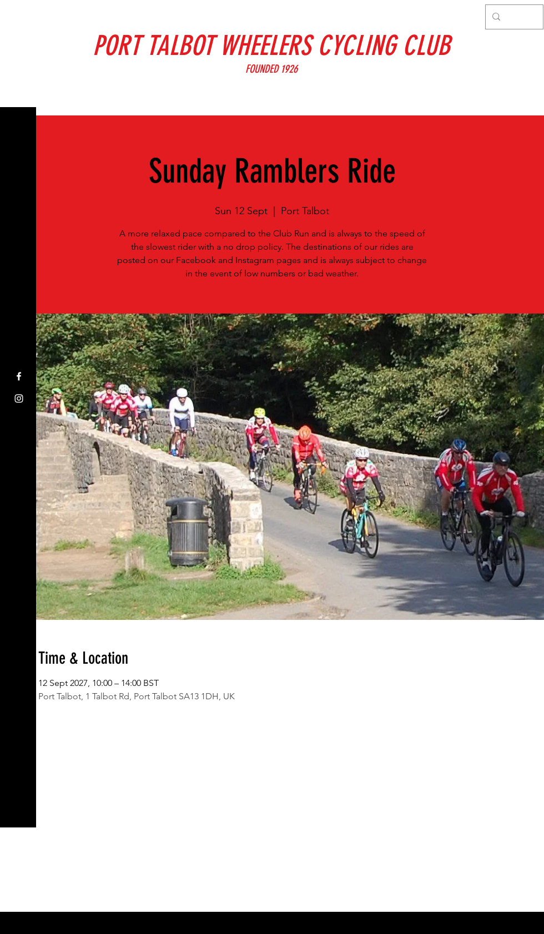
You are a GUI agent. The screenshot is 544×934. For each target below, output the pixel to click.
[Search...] (513, 17)
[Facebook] (18, 376)
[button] (19, 16)
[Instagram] (18, 398)
